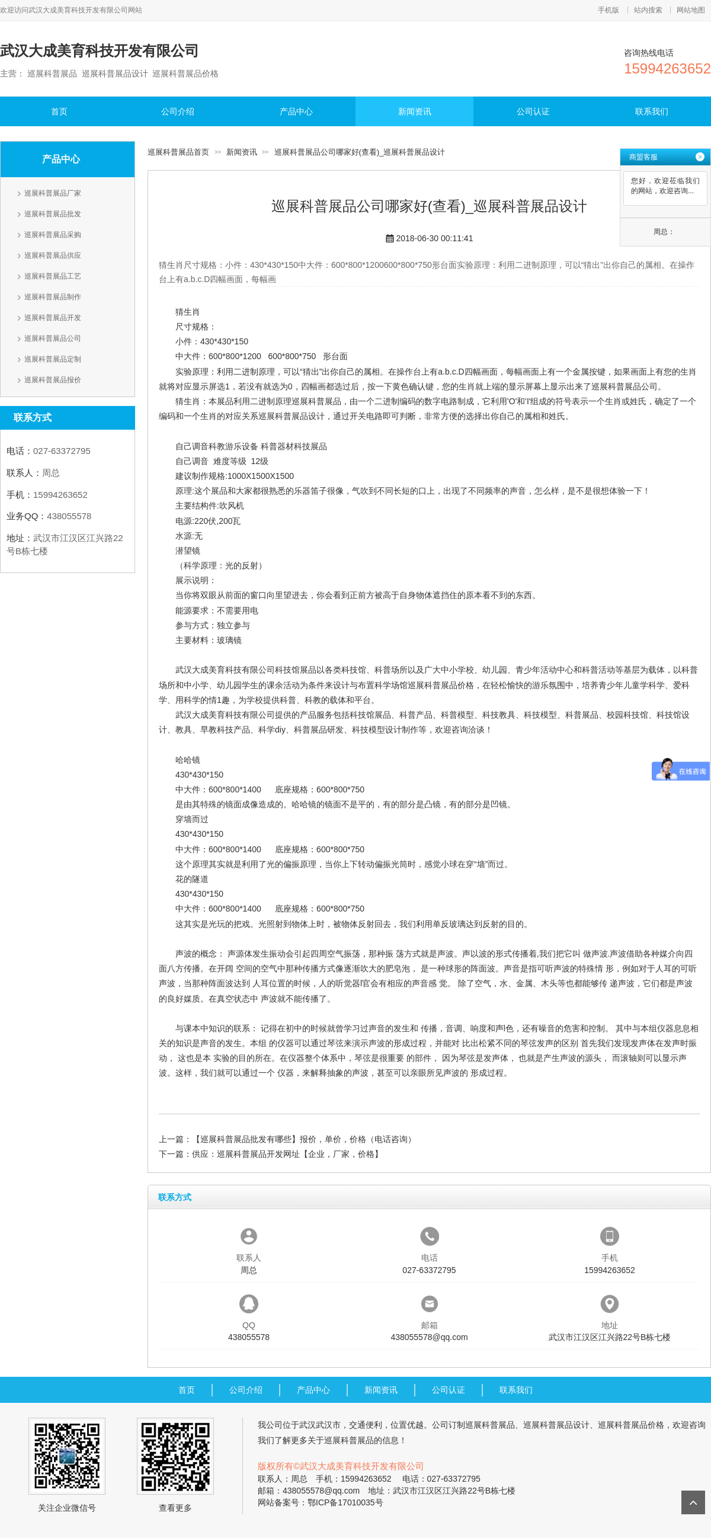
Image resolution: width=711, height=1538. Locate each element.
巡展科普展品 (316, 401)
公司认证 (533, 111)
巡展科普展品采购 (52, 235)
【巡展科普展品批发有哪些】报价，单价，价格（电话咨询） (304, 1139)
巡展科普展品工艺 (52, 276)
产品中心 (296, 111)
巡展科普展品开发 (52, 318)
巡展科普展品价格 (441, 685)
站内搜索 (648, 10)
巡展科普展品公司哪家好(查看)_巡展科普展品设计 (360, 152)
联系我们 (651, 111)
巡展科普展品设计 (291, 416)
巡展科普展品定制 (52, 359)
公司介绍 (177, 111)
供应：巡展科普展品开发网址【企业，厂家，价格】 (287, 1154)
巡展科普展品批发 (52, 214)
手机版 (608, 10)
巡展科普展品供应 (52, 255)
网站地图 (691, 10)
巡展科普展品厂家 (52, 193)
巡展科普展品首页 (178, 152)
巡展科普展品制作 (52, 297)
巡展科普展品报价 (52, 380)
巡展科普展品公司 (52, 338)
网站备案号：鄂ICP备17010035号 (320, 1502)
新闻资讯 (414, 111)
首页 (59, 111)
